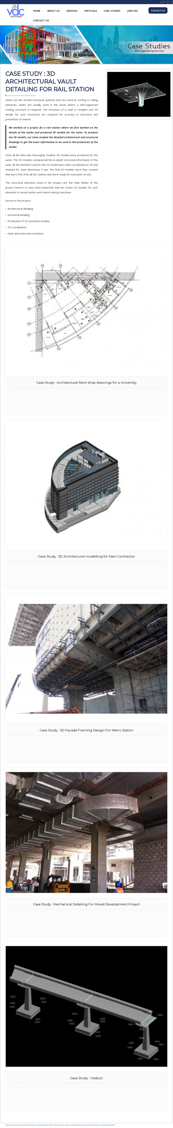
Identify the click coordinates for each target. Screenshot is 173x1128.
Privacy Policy (85, 1124)
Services (71, 10)
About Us (53, 10)
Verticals (90, 10)
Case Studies (112, 10)
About (8, 1124)
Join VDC (132, 10)
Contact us (58, 1124)
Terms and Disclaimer (104, 1124)
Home (36, 10)
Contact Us (41, 20)
